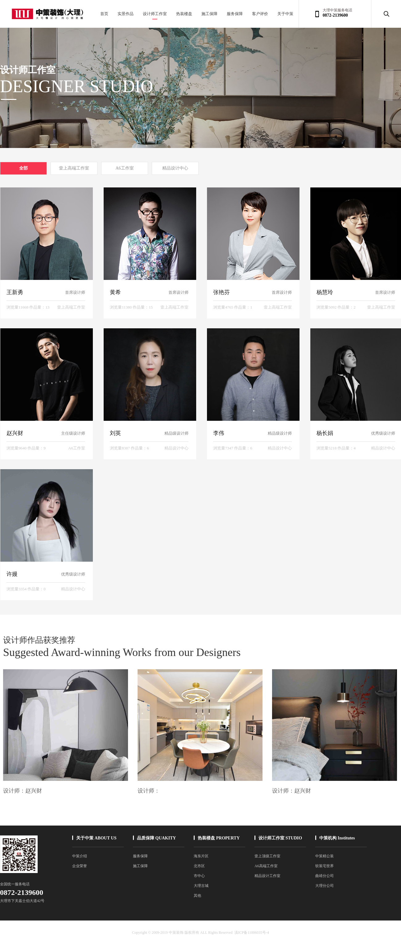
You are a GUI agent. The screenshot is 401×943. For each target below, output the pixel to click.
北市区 (199, 866)
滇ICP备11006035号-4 (251, 932)
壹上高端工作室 (74, 168)
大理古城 (201, 886)
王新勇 (14, 292)
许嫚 (12, 574)
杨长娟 (324, 433)
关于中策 (285, 13)
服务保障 (235, 13)
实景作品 (126, 13)
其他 (197, 895)
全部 (23, 168)
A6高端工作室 (266, 866)
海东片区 (201, 856)
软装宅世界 (324, 866)
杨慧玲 (324, 292)
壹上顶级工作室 (267, 856)
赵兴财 (14, 433)
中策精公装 (324, 856)
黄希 (115, 292)
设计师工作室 (155, 13)
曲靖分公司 (324, 876)
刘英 (115, 433)
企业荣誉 (79, 866)
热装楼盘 (184, 13)
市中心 (199, 876)
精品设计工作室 (267, 876)
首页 (104, 13)
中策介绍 (79, 856)
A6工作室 (124, 168)
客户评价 (260, 13)
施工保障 (209, 13)
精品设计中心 (175, 168)
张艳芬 (221, 292)
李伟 (218, 433)
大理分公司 (324, 886)
